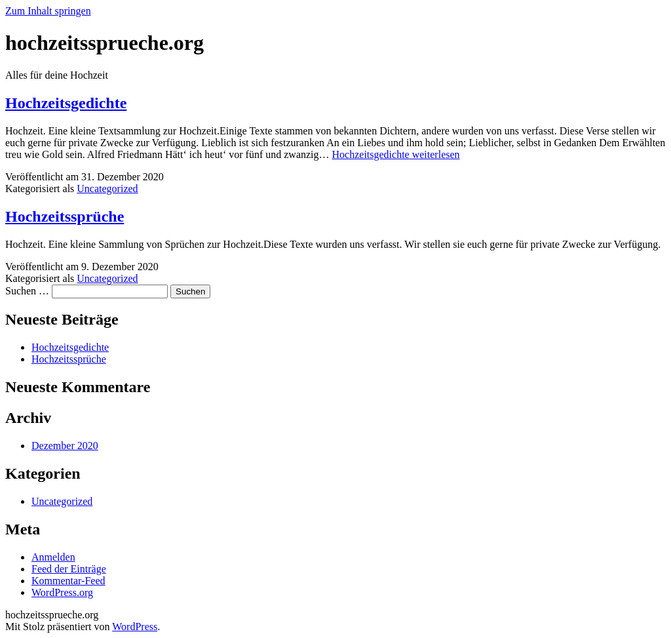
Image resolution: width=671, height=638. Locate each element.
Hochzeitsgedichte (65, 102)
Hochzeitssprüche (64, 216)
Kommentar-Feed (68, 580)
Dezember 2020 (64, 445)
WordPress (134, 626)
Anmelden (53, 557)
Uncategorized (107, 188)
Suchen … (27, 290)
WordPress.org (62, 592)
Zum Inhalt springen (48, 10)
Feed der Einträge (68, 568)
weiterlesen (396, 154)
